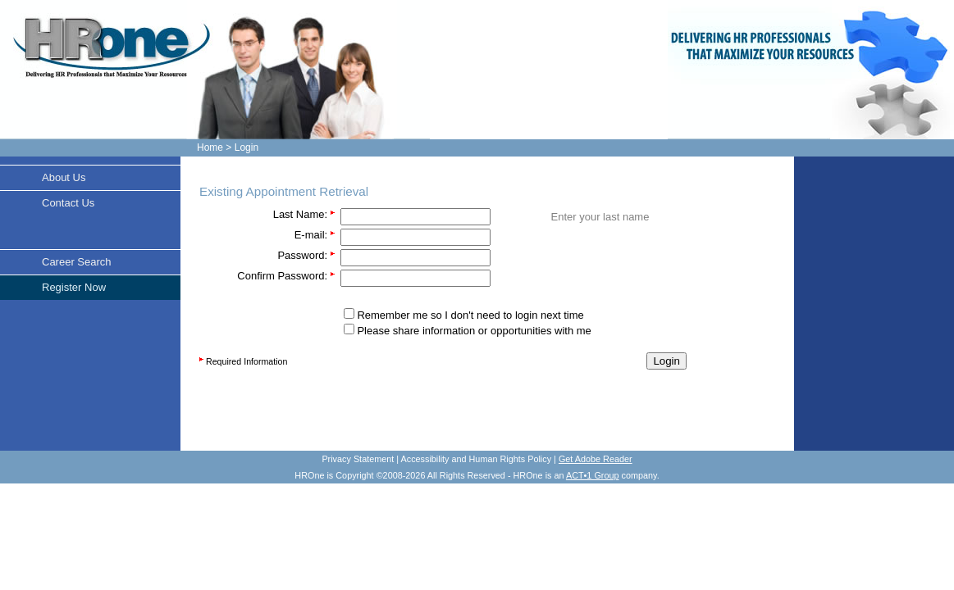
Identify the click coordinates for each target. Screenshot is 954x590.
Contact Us (68, 203)
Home (210, 147)
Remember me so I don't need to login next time (470, 315)
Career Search (77, 262)
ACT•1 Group (592, 475)
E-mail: (310, 235)
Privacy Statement (358, 459)
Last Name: (300, 214)
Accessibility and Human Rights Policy (476, 459)
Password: (302, 255)
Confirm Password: (282, 276)
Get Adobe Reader (595, 459)
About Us (63, 177)
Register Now (74, 287)
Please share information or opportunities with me (474, 330)
